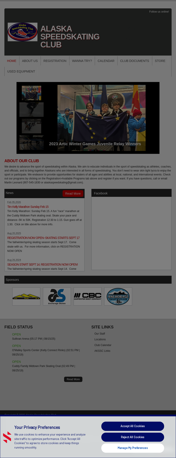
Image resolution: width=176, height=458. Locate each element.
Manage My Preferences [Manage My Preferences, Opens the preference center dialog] (133, 448)
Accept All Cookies (132, 426)
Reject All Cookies (132, 437)
